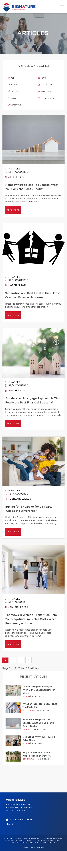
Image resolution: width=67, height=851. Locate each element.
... (21, 660)
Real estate (45, 85)
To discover (46, 98)
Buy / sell (15, 85)
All (11, 78)
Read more (13, 210)
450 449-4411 (18, 811)
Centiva (39, 847)
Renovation (45, 91)
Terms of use (26, 843)
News (42, 78)
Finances (14, 98)
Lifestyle (14, 105)
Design (13, 91)
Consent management (44, 843)
